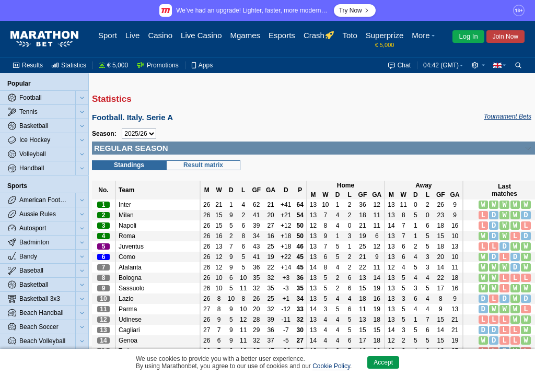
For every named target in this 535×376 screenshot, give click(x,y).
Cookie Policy (331, 366)
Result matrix (203, 165)
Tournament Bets (507, 116)
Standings (129, 165)
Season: (104, 133)
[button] (424, 39)
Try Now (354, 10)
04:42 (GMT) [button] (441, 65)
